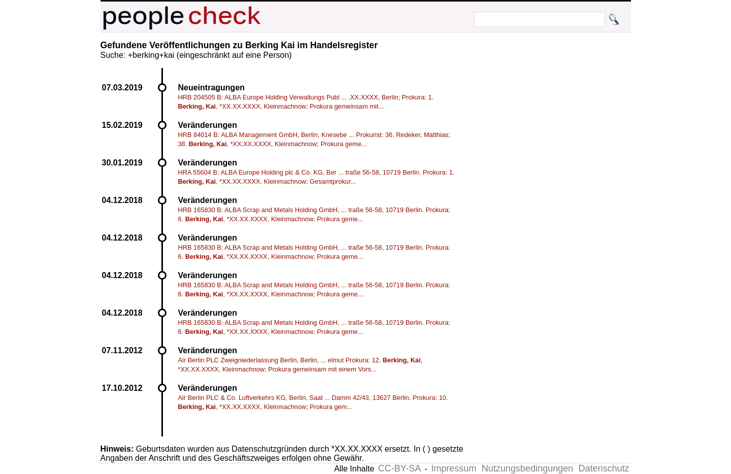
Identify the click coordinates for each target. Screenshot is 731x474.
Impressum (453, 468)
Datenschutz (603, 468)
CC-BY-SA (399, 468)
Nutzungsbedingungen (527, 468)
